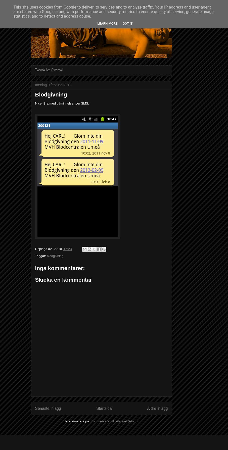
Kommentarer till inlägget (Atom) (114, 421)
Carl (56, 249)
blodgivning (55, 256)
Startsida (104, 408)
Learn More (108, 23)
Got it (127, 23)
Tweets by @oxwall (49, 69)
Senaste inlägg (48, 408)
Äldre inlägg (157, 408)
